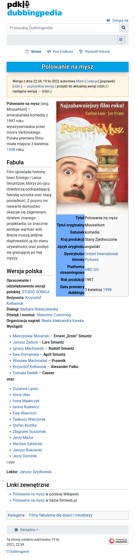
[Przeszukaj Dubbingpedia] (63, 27)
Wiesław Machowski (30, 360)
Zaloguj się (120, 20)
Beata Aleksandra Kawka (63, 320)
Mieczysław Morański (31, 336)
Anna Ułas (21, 394)
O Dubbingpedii (18, 551)
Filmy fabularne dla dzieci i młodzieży (60, 515)
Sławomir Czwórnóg (54, 315)
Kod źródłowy (63, 51)
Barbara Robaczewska (39, 309)
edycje (93, 81)
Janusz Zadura (25, 342)
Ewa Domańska (26, 354)
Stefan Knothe (25, 425)
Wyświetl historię (97, 51)
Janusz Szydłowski (35, 472)
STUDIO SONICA (35, 292)
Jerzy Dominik (25, 456)
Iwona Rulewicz (26, 407)
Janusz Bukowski (27, 450)
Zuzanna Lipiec (25, 388)
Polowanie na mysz (28, 494)
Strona (36, 51)
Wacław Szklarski (27, 444)
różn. (17, 86)
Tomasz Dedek (25, 373)
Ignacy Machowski (28, 348)
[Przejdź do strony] (124, 27)
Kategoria (16, 515)
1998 (107, 289)
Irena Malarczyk (26, 401)
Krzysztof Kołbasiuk (29, 366)
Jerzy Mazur (23, 437)
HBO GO (92, 269)
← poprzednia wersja (38, 86)
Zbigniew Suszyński (29, 431)
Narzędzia (27, 530)
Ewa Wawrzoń (24, 413)
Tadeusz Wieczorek (29, 419)
